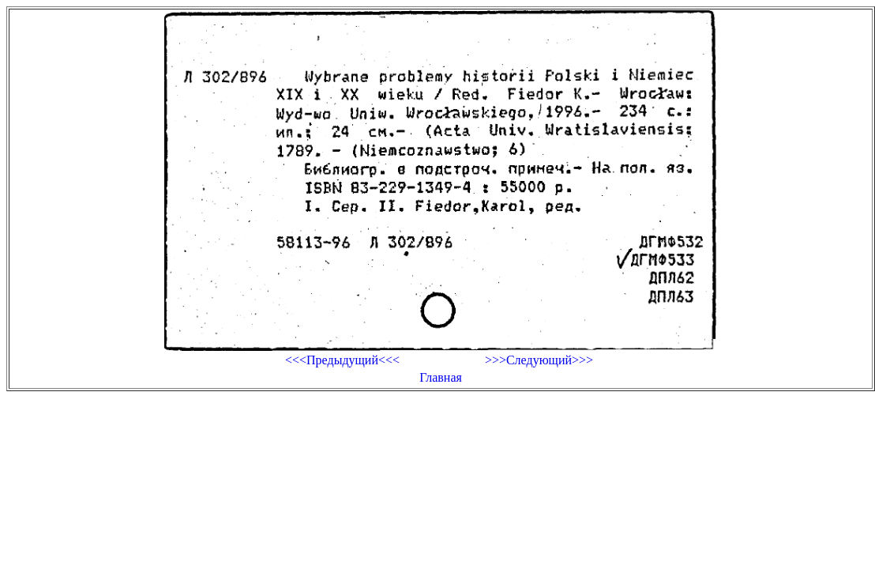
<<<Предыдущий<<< (342, 360)
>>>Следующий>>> (539, 360)
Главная (440, 377)
